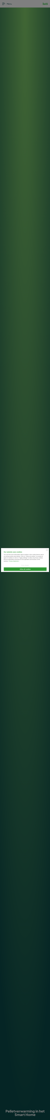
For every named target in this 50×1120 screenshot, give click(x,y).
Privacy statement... (14, 561)
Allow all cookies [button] (25, 569)
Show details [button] (25, 565)
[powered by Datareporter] (47, 550)
